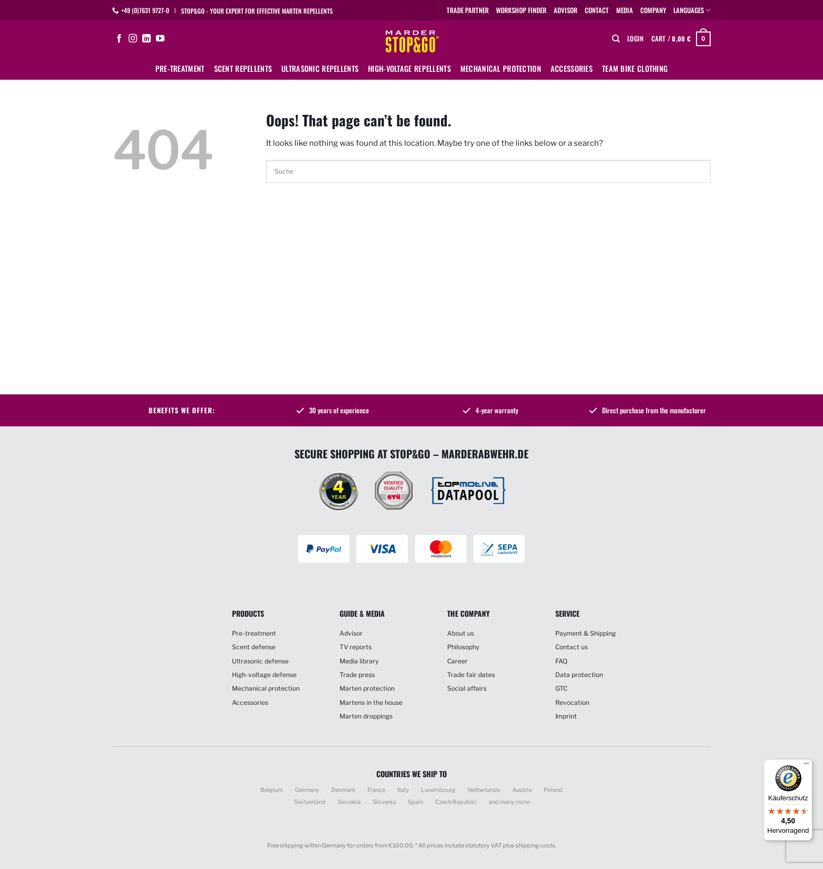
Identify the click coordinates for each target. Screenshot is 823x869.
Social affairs (467, 688)
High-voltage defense (264, 675)
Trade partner (468, 10)
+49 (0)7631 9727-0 (145, 10)
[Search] (616, 39)
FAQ (561, 661)
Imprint (566, 716)
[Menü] (806, 765)
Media (624, 10)
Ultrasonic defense (260, 661)
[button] (635, 38)
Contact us (571, 647)
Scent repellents (243, 68)
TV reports (356, 647)
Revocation (572, 702)
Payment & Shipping (585, 633)
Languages (692, 10)
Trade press (357, 675)
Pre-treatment (180, 68)
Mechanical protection (500, 68)
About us (460, 633)
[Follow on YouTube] (160, 39)
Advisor (565, 10)
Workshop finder (521, 10)
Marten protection (367, 688)
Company (653, 10)
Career (457, 661)
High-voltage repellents (409, 68)
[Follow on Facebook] (119, 39)
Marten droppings (366, 716)
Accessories (572, 68)
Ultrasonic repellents (319, 68)
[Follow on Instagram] (133, 39)
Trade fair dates (471, 675)
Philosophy (463, 647)
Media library (359, 661)
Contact (597, 10)
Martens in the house (371, 702)
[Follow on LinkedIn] (146, 39)
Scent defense (254, 647)
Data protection (579, 675)
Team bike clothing (635, 68)
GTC (561, 688)
